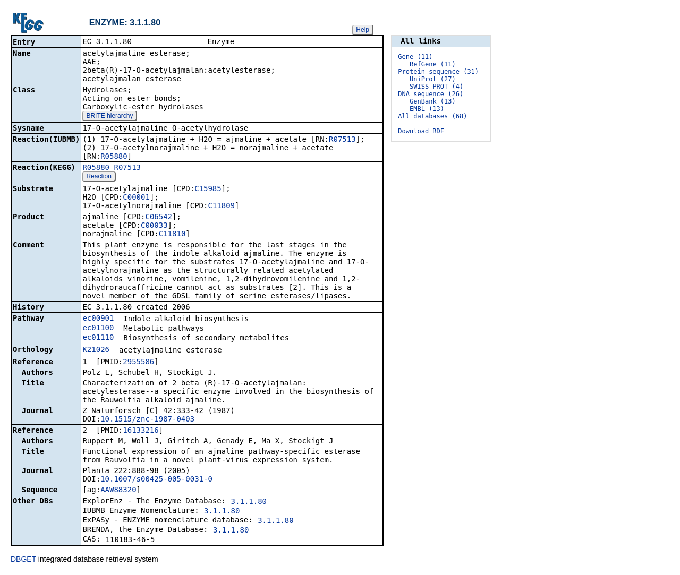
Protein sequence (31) (438, 71)
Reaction (98, 177)
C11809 (221, 206)
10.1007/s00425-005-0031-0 (156, 480)
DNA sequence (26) (430, 94)
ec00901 (98, 319)
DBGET (23, 560)
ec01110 (98, 338)
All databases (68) (432, 116)
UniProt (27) (433, 79)
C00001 (136, 198)
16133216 (140, 431)
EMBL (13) (427, 109)
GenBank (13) (433, 101)
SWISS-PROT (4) (436, 86)
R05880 (114, 157)
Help (362, 29)
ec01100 (98, 328)
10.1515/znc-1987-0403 (147, 420)
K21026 (95, 350)
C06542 (158, 217)
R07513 (342, 140)
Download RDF (421, 131)
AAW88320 (118, 490)
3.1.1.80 (249, 502)
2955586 (138, 362)
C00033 (154, 226)
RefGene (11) (433, 64)
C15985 (208, 189)
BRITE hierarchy (109, 117)
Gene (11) (415, 57)
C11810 (172, 234)
